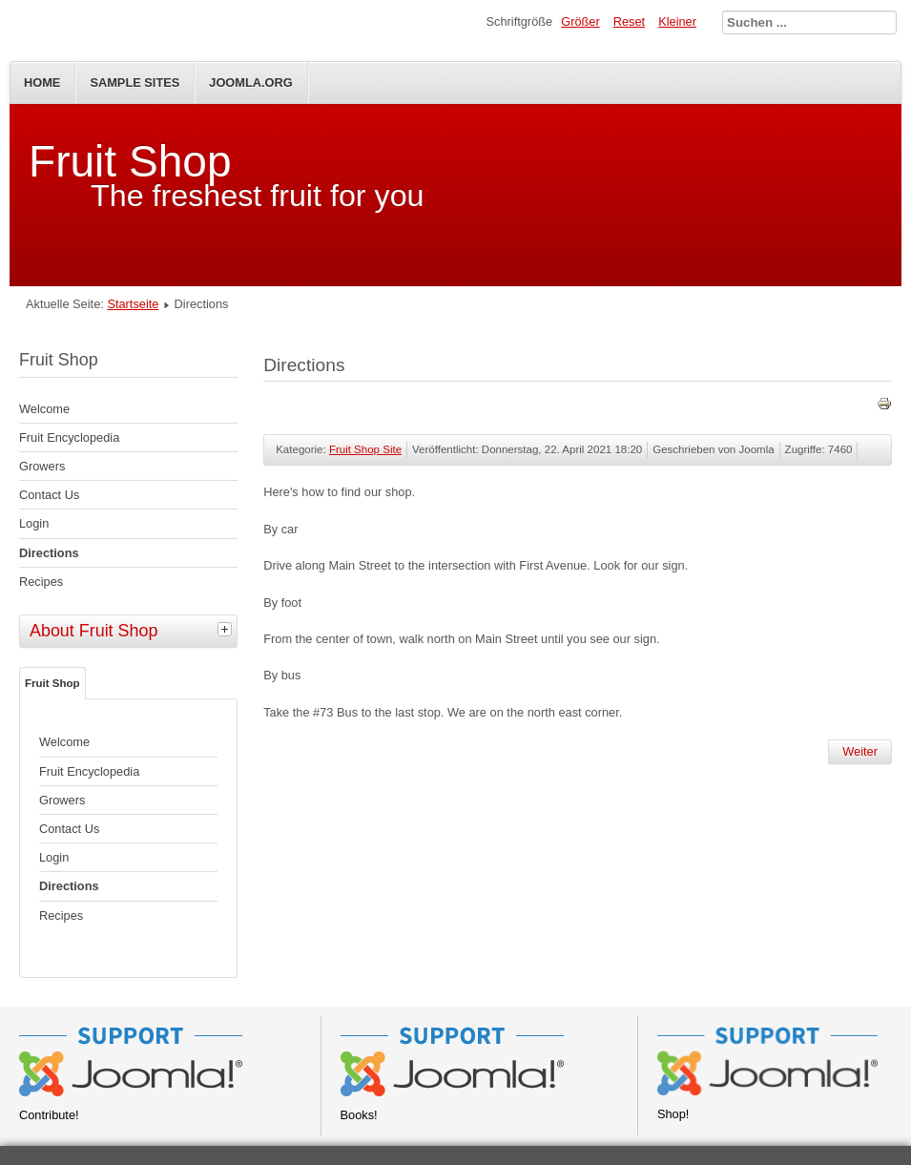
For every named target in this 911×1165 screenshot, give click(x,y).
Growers (42, 466)
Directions (49, 553)
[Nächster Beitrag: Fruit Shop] (860, 751)
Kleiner (677, 21)
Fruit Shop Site (365, 449)
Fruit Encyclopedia (69, 437)
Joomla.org (250, 82)
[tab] (227, 628)
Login (34, 523)
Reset (629, 21)
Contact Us (49, 495)
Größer (580, 21)
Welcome (44, 409)
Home (42, 82)
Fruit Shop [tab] (52, 683)
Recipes (41, 581)
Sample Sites (134, 82)
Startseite (132, 304)
